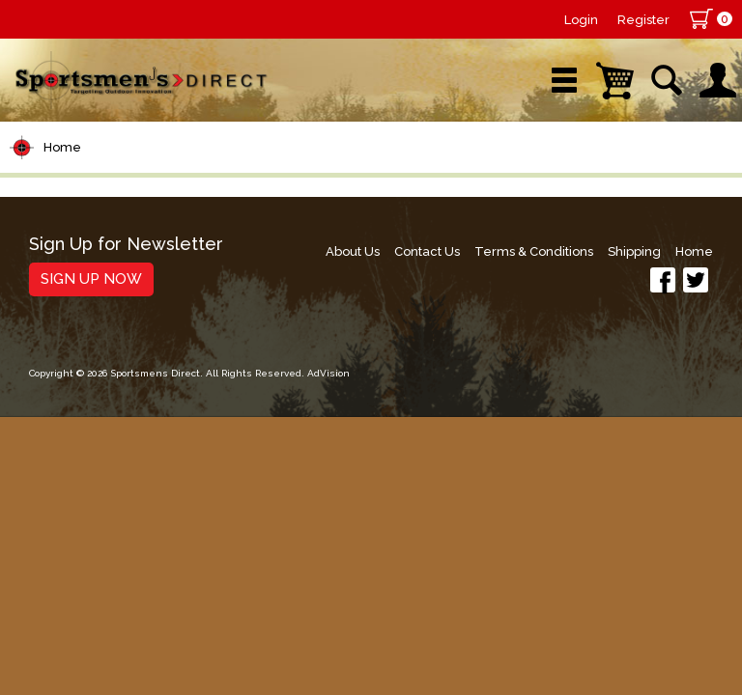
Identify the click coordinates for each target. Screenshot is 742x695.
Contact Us (427, 251)
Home (62, 147)
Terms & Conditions (533, 251)
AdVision (328, 373)
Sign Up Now (91, 279)
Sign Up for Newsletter (126, 245)
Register (643, 20)
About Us (353, 251)
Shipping (634, 251)
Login (581, 20)
